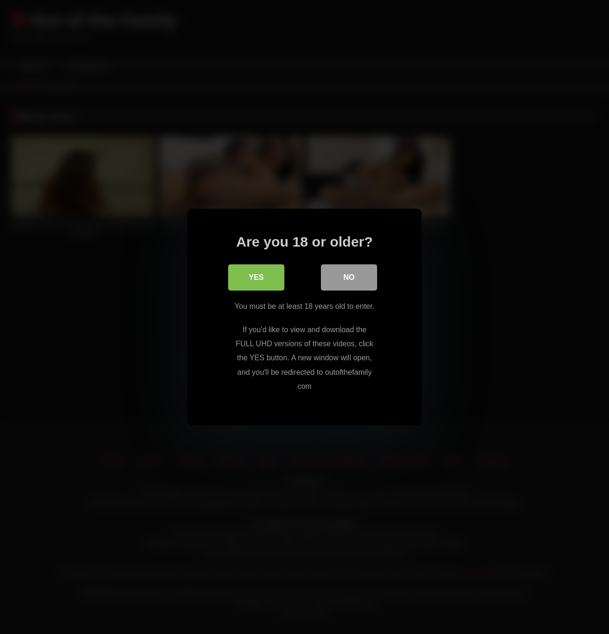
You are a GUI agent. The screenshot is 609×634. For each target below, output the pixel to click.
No (349, 277)
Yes (256, 277)
